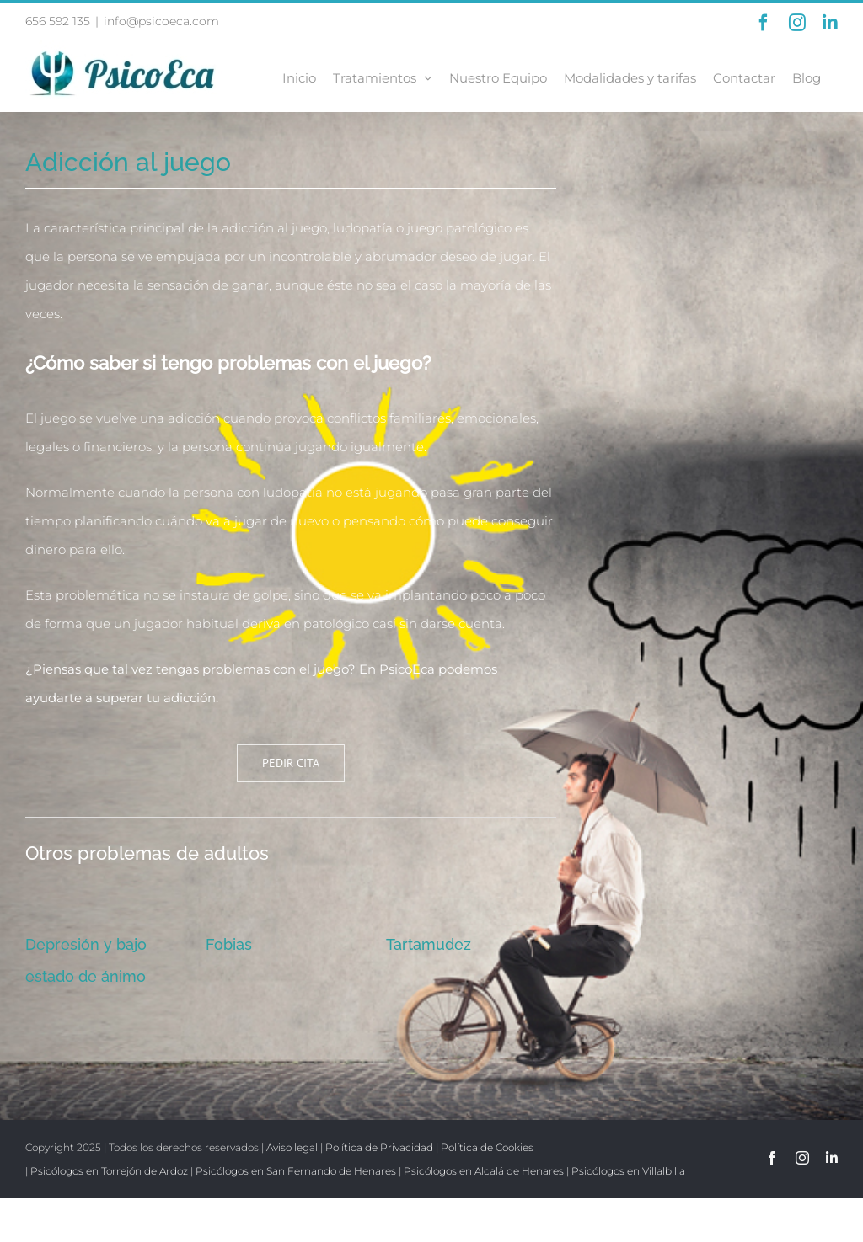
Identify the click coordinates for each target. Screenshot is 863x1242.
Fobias (229, 944)
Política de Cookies (487, 1147)
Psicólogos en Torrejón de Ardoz (109, 1171)
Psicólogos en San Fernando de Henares (296, 1171)
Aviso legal (292, 1147)
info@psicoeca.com (161, 21)
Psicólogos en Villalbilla (628, 1171)
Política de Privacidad (379, 1147)
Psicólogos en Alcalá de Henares (484, 1171)
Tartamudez (428, 944)
